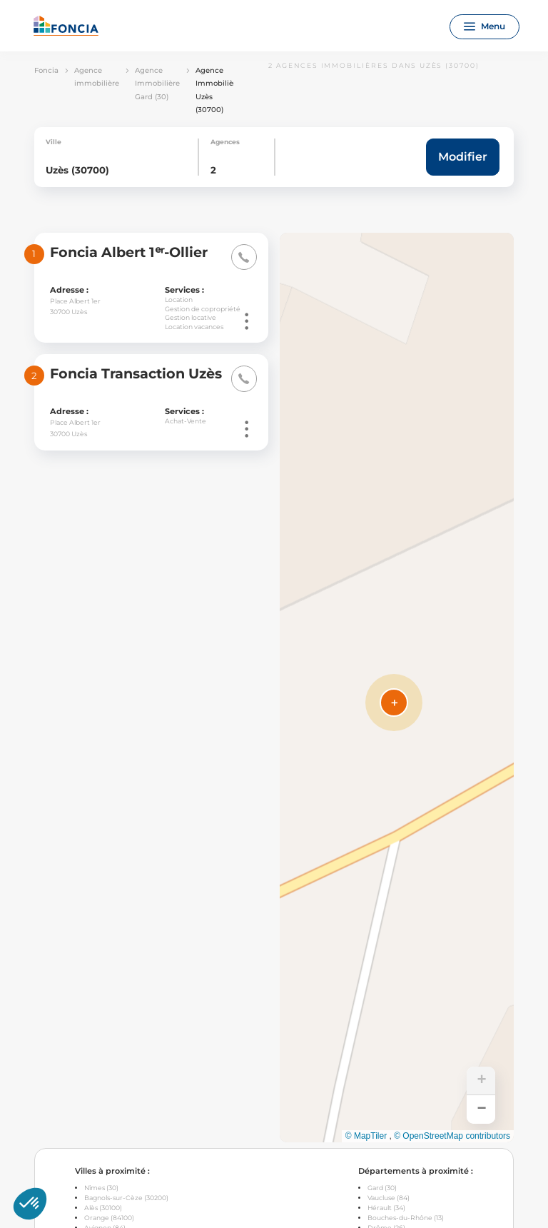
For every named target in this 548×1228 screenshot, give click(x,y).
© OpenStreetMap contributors (452, 1136)
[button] (394, 702)
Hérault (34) (386, 1208)
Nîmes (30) (101, 1188)
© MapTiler (366, 1136)
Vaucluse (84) (388, 1198)
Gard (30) (382, 1188)
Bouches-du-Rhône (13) (405, 1218)
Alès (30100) (103, 1208)
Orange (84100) (109, 1218)
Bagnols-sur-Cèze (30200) (126, 1198)
